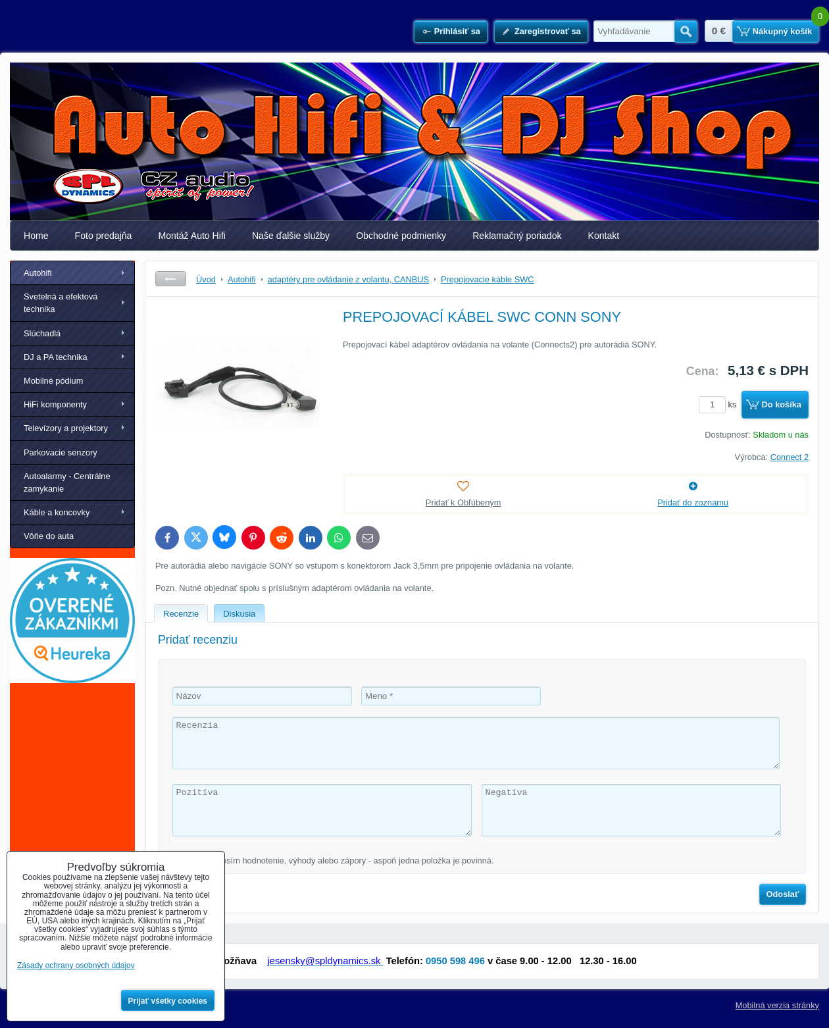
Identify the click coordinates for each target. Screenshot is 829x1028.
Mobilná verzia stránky (777, 1005)
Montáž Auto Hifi (192, 235)
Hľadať (685, 31)
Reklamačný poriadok (516, 235)
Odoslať (782, 894)
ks (720, 404)
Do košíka (781, 404)
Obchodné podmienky (401, 235)
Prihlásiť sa (457, 31)
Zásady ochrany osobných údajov (76, 965)
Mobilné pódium (53, 381)
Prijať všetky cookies (168, 1001)
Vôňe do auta (49, 536)
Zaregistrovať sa (548, 31)
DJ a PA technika (56, 357)
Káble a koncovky (56, 512)
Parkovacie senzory (60, 452)
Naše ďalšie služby (291, 235)
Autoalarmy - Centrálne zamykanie (67, 482)
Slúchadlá (42, 333)
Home (36, 235)
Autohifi (38, 273)
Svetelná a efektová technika (60, 303)
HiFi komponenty (55, 404)
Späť (170, 278)
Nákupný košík (782, 31)
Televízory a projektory (66, 428)
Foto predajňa (103, 235)
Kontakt (604, 235)
